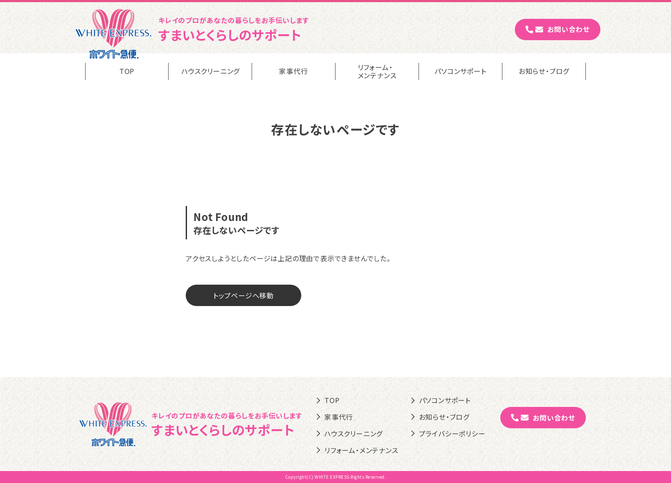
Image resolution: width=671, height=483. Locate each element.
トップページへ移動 (243, 295)
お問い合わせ (558, 29)
